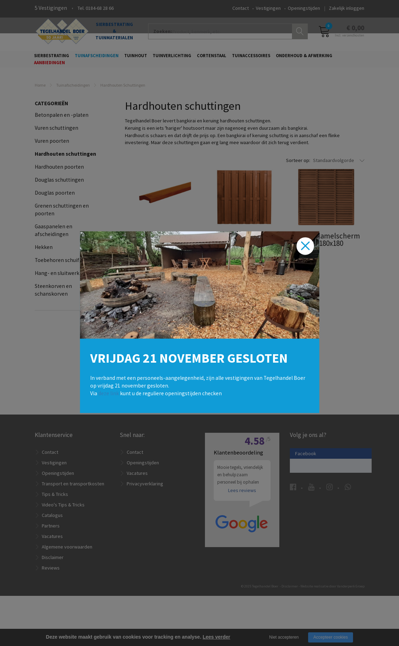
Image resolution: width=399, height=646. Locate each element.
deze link (108, 393)
